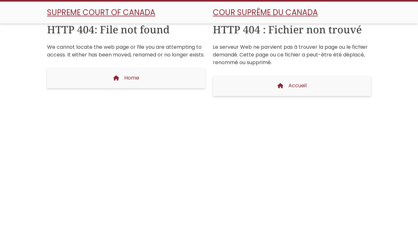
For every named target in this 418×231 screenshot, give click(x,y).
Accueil (292, 85)
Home (126, 77)
